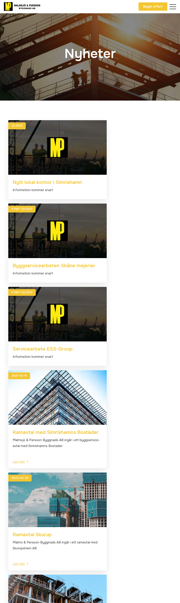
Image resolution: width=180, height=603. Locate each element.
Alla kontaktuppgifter (110, 528)
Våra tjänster (17, 522)
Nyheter (13, 528)
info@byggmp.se (106, 516)
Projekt (13, 534)
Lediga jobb (16, 541)
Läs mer (103, 314)
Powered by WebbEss (153, 595)
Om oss (13, 516)
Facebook (18, 582)
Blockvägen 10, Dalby (110, 522)
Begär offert (152, 7)
